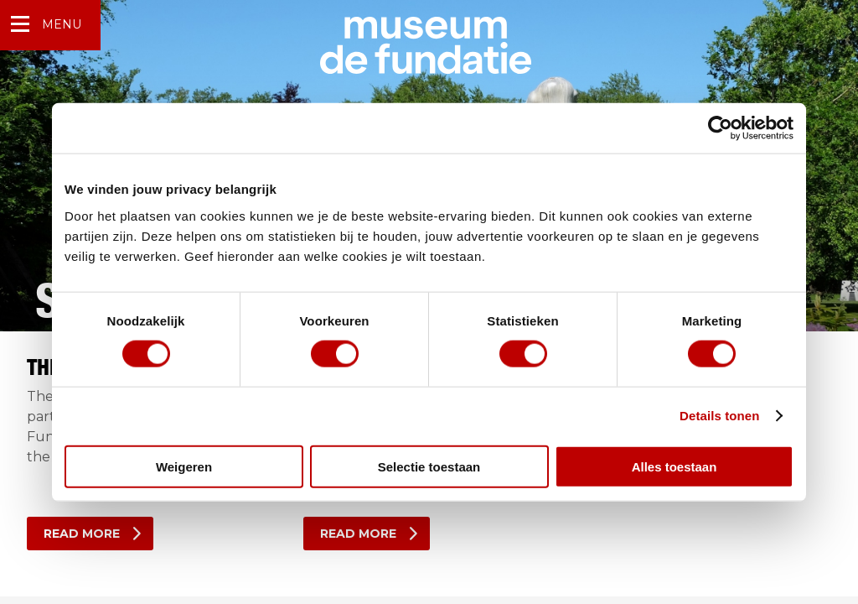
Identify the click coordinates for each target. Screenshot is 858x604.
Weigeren (184, 466)
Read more (82, 533)
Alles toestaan (674, 466)
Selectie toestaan (429, 466)
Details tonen (719, 416)
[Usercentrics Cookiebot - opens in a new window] (720, 128)
